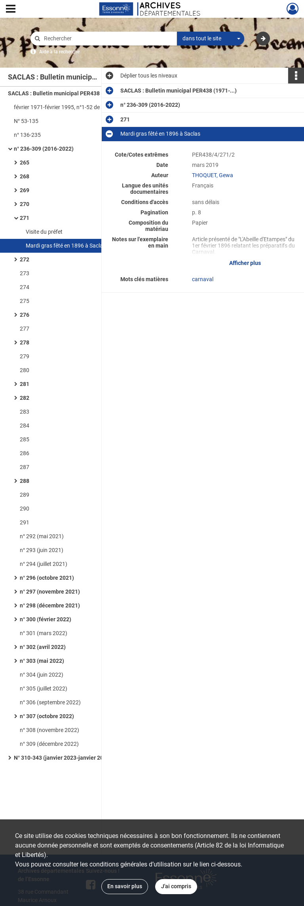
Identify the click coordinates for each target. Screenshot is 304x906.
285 (24, 439)
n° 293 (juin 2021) (41, 550)
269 (24, 190)
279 (24, 356)
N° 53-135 (26, 121)
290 (24, 508)
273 (24, 273)
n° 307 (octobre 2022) (47, 716)
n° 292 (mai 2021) (42, 536)
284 (24, 425)
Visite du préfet (44, 232)
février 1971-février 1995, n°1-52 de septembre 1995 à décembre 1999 (93, 107)
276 (24, 315)
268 (24, 176)
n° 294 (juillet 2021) (43, 564)
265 (24, 162)
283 (24, 412)
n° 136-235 (27, 135)
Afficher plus (245, 263)
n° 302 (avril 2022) (43, 647)
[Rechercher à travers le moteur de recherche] (107, 38)
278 (24, 342)
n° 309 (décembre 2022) (49, 744)
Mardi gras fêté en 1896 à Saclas (66, 245)
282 (24, 398)
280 (24, 370)
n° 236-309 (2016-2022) (44, 149)
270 (24, 204)
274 (24, 287)
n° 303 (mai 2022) (42, 661)
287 (24, 467)
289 (24, 495)
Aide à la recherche (59, 52)
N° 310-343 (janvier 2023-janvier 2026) (63, 758)
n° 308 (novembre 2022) (49, 730)
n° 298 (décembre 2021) (50, 605)
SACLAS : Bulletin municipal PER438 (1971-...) (66, 93)
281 (24, 384)
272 (24, 259)
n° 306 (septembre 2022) (50, 702)
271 (24, 218)
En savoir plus (124, 886)
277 (24, 328)
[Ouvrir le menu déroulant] (10, 9)
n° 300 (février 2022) (45, 619)
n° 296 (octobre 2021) (47, 578)
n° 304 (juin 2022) (41, 674)
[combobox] (210, 39)
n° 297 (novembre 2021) (50, 591)
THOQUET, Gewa (212, 175)
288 (24, 481)
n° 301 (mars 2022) (43, 633)
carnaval (202, 279)
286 (24, 453)
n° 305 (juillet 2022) (43, 688)
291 (24, 522)
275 (24, 301)
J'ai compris (176, 886)
